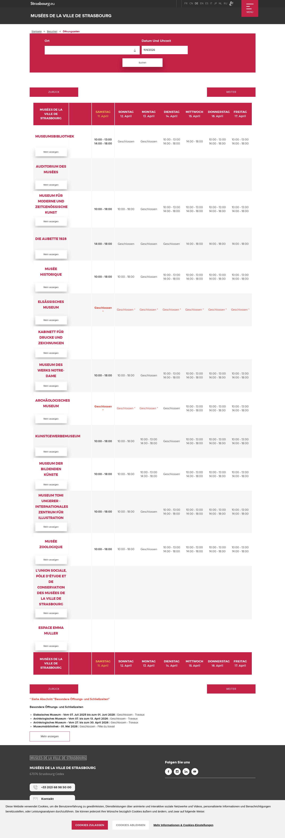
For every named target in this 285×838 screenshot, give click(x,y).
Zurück (53, 92)
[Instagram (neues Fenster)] (177, 782)
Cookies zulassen (89, 825)
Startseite (37, 31)
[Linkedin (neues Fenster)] (186, 782)
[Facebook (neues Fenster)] (168, 782)
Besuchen (52, 31)
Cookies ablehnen (130, 825)
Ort (47, 41)
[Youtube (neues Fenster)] (194, 782)
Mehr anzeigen (51, 152)
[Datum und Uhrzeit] (165, 50)
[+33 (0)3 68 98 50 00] (52, 798)
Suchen (142, 62)
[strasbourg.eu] (42, 3)
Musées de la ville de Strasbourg (71, 16)
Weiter (231, 92)
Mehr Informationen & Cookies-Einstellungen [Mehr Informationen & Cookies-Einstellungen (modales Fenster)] (183, 825)
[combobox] (92, 50)
